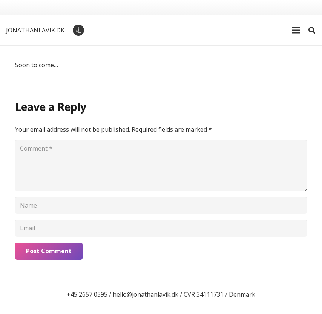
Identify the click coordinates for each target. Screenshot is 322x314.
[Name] (161, 205)
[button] (296, 30)
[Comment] (161, 165)
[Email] (161, 228)
